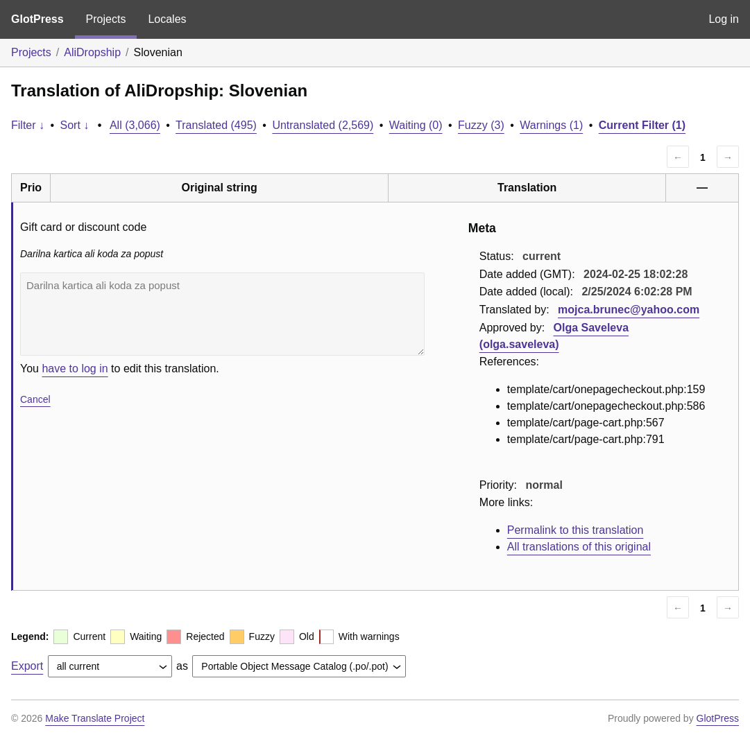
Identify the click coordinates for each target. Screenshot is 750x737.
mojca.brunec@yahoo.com (628, 309)
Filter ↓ (27, 125)
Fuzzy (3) (481, 125)
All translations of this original (579, 547)
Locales (167, 19)
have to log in (75, 368)
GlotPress (37, 19)
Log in (723, 19)
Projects (106, 19)
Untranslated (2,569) (322, 125)
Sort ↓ (75, 125)
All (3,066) (135, 125)
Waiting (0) (416, 125)
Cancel (35, 399)
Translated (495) (216, 125)
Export (27, 666)
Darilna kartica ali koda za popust (222, 314)
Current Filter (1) (642, 125)
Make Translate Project (94, 718)
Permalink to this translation (575, 530)
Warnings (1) (551, 125)
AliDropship (92, 52)
